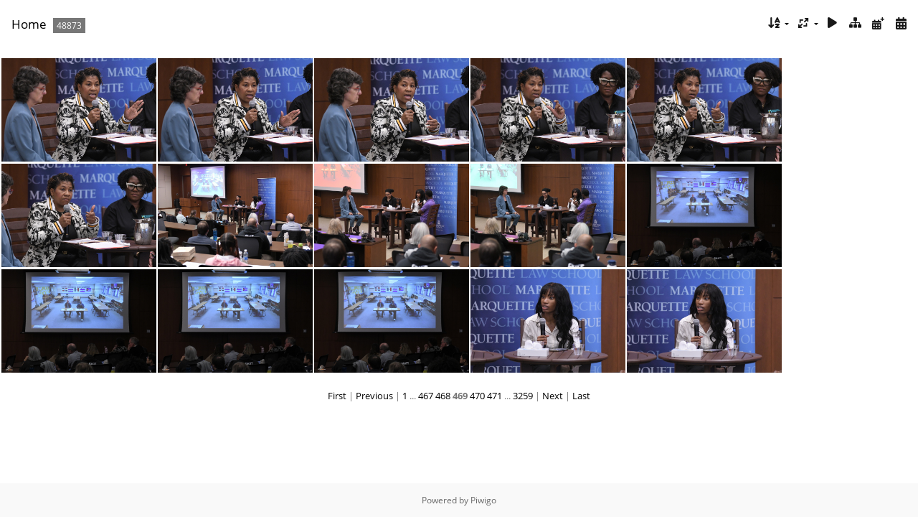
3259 (523, 395)
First (337, 395)
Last (581, 395)
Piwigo (483, 500)
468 (442, 395)
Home (29, 24)
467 (425, 395)
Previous (374, 395)
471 (494, 395)
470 (477, 395)
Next (552, 395)
